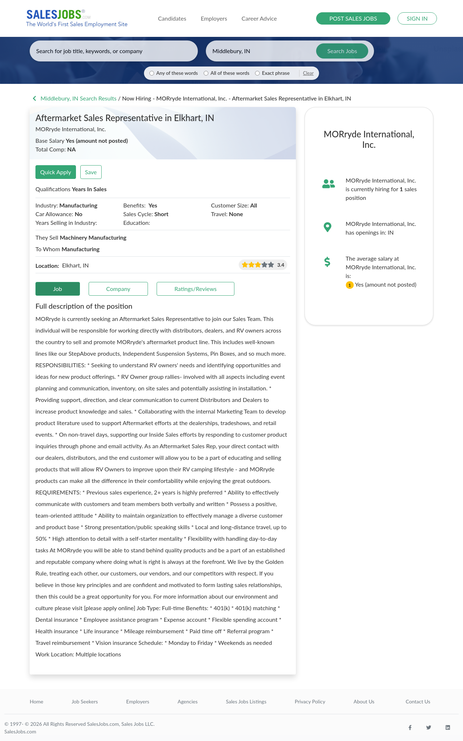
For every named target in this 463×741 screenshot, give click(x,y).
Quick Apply (55, 171)
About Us (364, 701)
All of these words (230, 73)
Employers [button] (214, 18)
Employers (137, 701)
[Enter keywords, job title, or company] (113, 51)
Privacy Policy (310, 701)
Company (118, 288)
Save (91, 171)
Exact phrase (275, 73)
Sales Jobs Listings (246, 701)
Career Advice (259, 18)
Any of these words (177, 73)
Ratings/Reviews (195, 288)
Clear (308, 73)
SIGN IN (417, 18)
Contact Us (417, 701)
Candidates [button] (172, 18)
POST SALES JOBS (353, 18)
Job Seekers (85, 701)
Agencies (187, 701)
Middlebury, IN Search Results (74, 98)
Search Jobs (342, 50)
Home (36, 701)
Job (57, 288)
